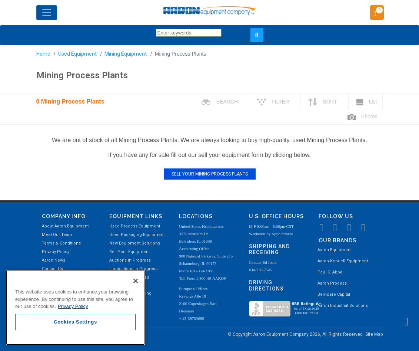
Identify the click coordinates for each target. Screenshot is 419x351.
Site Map (374, 334)
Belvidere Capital (333, 294)
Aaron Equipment (334, 249)
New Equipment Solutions (134, 243)
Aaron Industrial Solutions (342, 305)
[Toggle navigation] (46, 12)
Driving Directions (266, 285)
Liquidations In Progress (133, 268)
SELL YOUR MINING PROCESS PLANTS (210, 174)
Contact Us (52, 268)
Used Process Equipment (134, 226)
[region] (75, 307)
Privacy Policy (55, 251)
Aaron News (53, 260)
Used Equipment (77, 54)
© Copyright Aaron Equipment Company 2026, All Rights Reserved (296, 334)
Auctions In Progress (130, 260)
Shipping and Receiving (269, 249)
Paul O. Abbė (329, 272)
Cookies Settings (75, 322)
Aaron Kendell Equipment (342, 261)
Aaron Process (332, 283)
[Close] (135, 281)
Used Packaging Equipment (136, 234)
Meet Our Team (57, 234)
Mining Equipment (125, 54)
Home (43, 54)
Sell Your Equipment (129, 251)
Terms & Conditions (61, 243)
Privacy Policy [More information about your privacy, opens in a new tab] (73, 306)
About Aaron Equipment (65, 226)
